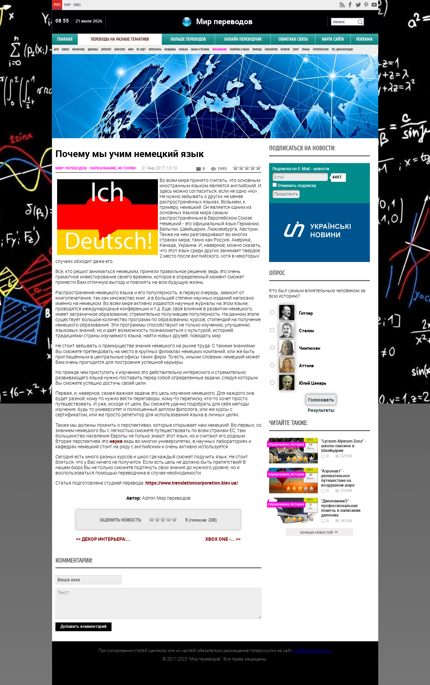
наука (116, 441)
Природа (257, 49)
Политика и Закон (239, 49)
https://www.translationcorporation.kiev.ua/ (191, 483)
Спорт (296, 49)
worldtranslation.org (312, 650)
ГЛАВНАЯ (65, 39)
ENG (77, 4)
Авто (56, 49)
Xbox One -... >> (223, 539)
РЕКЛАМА (364, 39)
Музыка (183, 49)
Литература (154, 49)
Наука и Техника (200, 49)
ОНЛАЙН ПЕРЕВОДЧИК (242, 39)
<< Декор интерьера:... (103, 539)
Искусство (119, 49)
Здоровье (93, 49)
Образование (219, 49)
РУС (56, 4)
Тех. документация (342, 49)
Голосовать (321, 399)
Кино (130, 49)
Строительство (321, 49)
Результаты (321, 410)
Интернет (106, 49)
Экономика (78, 49)
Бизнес (65, 49)
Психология (271, 49)
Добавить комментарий (83, 626)
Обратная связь (293, 39)
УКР (67, 4)
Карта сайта (333, 39)
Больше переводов (188, 39)
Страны (306, 49)
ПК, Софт (140, 49)
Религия (285, 49)
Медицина (170, 49)
